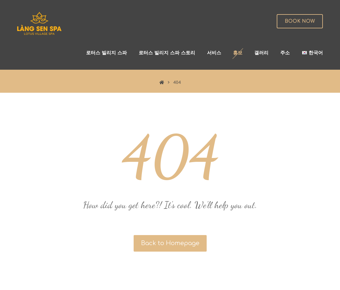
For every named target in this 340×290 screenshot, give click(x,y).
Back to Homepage (170, 243)
